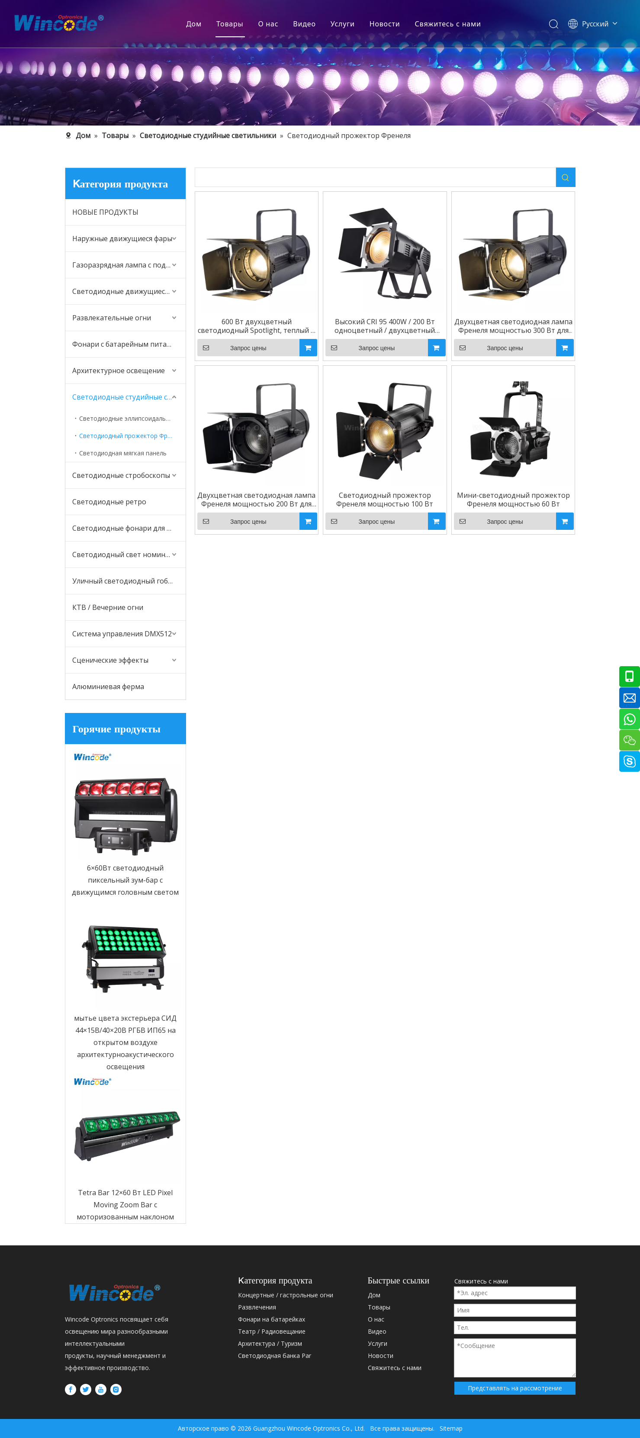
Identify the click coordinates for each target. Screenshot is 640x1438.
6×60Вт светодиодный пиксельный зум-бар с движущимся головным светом (125, 880)
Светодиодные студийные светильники (129, 397)
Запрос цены (232, 347)
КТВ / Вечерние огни (107, 607)
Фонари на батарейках (271, 1319)
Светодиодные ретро (109, 501)
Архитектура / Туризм (270, 1343)
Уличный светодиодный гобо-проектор (129, 581)
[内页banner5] (320, 63)
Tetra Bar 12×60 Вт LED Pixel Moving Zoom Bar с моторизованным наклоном (125, 1205)
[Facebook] (70, 1389)
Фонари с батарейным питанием (128, 344)
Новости (385, 24)
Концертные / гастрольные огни (285, 1295)
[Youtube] (100, 1389)
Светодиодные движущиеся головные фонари (129, 291)
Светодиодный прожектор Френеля (132, 436)
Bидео (304, 24)
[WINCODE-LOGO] (114, 1292)
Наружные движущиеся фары (122, 238)
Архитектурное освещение (118, 370)
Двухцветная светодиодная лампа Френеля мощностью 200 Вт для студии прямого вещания (256, 499)
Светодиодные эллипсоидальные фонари (132, 418)
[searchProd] (375, 177)
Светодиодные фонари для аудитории (129, 528)
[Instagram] (116, 1389)
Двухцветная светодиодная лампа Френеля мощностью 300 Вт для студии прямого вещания (513, 326)
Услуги (343, 24)
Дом (194, 24)
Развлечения (257, 1307)
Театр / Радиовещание (272, 1331)
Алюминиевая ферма (108, 686)
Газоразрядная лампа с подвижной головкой (129, 265)
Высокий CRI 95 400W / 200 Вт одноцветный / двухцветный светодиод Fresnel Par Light (384, 326)
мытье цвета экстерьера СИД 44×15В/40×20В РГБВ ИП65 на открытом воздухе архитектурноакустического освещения (125, 1042)
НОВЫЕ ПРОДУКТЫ (105, 212)
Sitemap (448, 1428)
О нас (268, 24)
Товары (229, 24)
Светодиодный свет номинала (124, 554)
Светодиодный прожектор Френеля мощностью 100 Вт (384, 499)
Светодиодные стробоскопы (121, 475)
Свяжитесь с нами (448, 24)
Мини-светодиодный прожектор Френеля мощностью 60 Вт (513, 499)
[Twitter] (85, 1389)
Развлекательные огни (111, 317)
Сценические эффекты (110, 660)
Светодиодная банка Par (274, 1355)
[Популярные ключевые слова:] (566, 177)
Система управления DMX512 (122, 633)
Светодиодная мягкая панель (123, 453)
